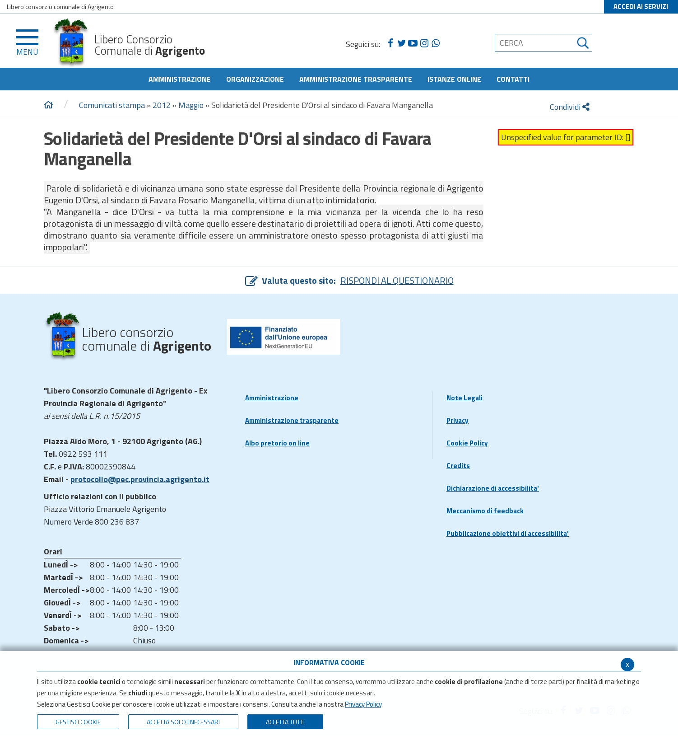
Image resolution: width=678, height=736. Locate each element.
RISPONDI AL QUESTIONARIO (397, 280)
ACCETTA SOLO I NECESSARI (183, 722)
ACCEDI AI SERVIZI (640, 6)
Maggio (191, 105)
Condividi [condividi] (570, 107)
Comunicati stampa (112, 105)
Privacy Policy (363, 704)
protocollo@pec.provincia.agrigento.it (139, 479)
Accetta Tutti (285, 722)
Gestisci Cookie (78, 722)
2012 (162, 105)
